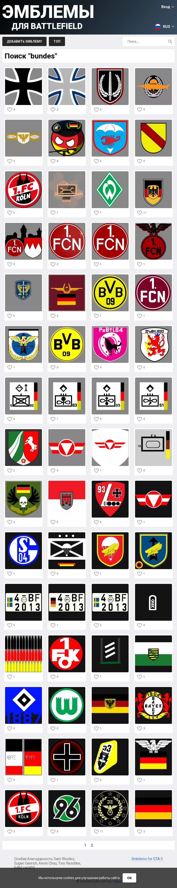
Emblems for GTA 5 (147, 859)
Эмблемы (48, 16)
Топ (56, 41)
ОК (129, 878)
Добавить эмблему (24, 41)
